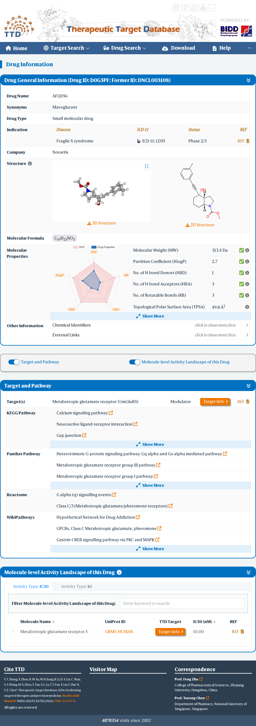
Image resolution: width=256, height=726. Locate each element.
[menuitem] (16, 48)
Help (222, 48)
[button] (151, 325)
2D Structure (200, 224)
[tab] (29, 587)
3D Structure (101, 223)
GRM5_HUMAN (119, 631)
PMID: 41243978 (64, 701)
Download (178, 48)
